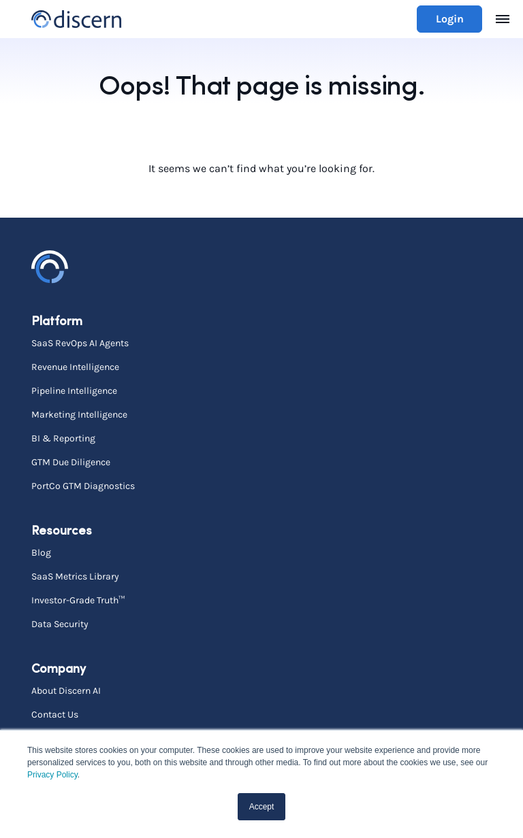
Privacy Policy (52, 775)
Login (450, 18)
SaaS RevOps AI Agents (80, 342)
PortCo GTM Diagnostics (83, 485)
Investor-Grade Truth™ (78, 599)
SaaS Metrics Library (75, 576)
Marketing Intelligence (79, 414)
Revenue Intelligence (75, 366)
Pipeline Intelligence (74, 390)
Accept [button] (261, 806)
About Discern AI (66, 690)
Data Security (60, 623)
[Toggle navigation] (502, 19)
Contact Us (54, 714)
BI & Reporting (63, 438)
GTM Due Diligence (70, 461)
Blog (41, 552)
